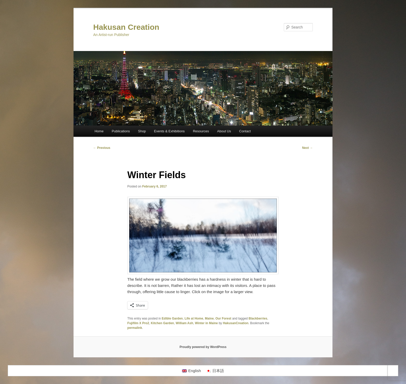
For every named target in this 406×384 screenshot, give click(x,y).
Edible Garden (172, 318)
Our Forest (223, 318)
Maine (209, 318)
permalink (134, 328)
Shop (142, 131)
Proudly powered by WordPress (202, 347)
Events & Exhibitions (169, 131)
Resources (201, 131)
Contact (245, 131)
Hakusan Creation (126, 27)
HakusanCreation (236, 323)
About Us (224, 131)
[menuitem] (191, 370)
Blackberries (258, 318)
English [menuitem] (194, 370)
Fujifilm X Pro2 (138, 323)
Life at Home (194, 318)
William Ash (184, 323)
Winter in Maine (206, 323)
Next (307, 148)
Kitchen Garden (162, 323)
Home (99, 131)
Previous (101, 148)
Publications (121, 131)
